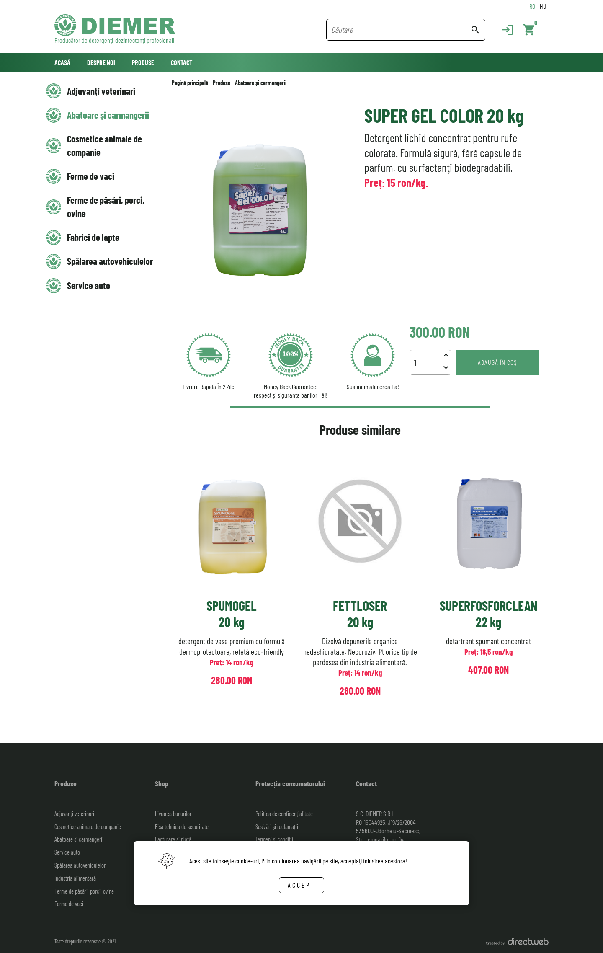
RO (532, 6)
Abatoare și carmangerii (108, 114)
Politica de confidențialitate (284, 813)
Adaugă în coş (497, 362)
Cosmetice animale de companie (104, 145)
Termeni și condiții (274, 839)
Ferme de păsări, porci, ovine (105, 206)
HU (543, 6)
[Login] (503, 29)
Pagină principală (190, 82)
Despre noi (101, 62)
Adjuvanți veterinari (101, 90)
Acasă (62, 62)
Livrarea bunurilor (173, 813)
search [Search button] (475, 30)
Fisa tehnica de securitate (182, 826)
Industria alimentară (75, 878)
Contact (181, 62)
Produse (143, 62)
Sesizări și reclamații (276, 826)
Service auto (88, 285)
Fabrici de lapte (93, 237)
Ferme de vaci (90, 175)
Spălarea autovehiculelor (110, 261)
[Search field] (400, 29)
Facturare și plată (173, 839)
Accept (301, 885)
